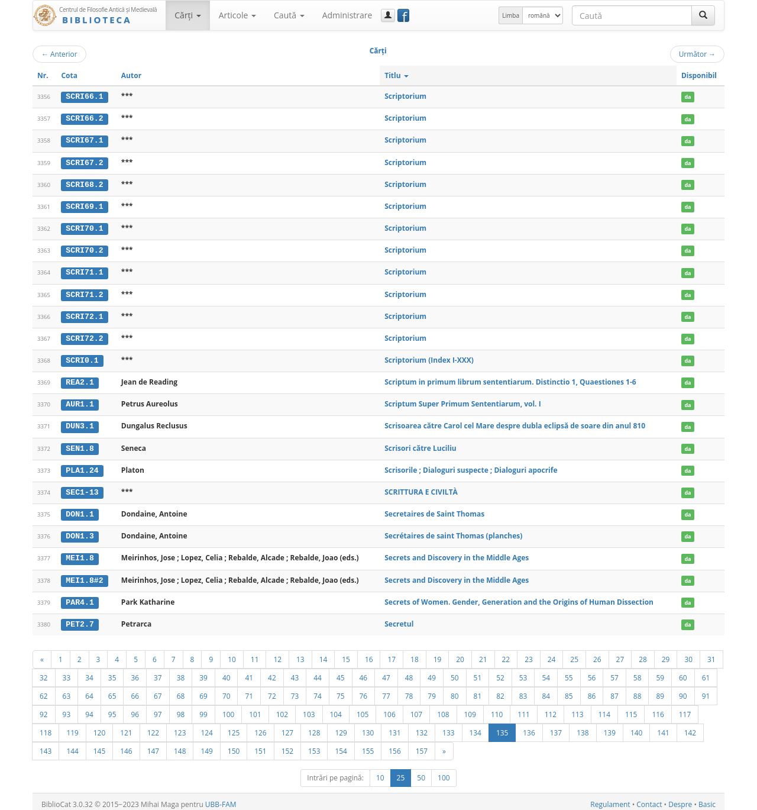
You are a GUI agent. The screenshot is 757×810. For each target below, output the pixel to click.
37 (158, 672)
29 (666, 654)
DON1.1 (79, 510)
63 (67, 690)
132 (422, 727)
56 (592, 672)
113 (577, 709)
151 (260, 745)
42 (272, 672)
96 (135, 709)
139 (610, 727)
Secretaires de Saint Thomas (434, 510)
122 (153, 727)
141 (663, 727)
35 (112, 672)
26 (597, 654)
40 (226, 672)
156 (394, 745)
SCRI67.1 (84, 140)
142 (690, 727)
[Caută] (703, 15)
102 (282, 709)
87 (614, 690)
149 (206, 745)
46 (364, 672)
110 (497, 709)
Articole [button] (237, 15)
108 (443, 709)
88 (637, 690)
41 (249, 672)
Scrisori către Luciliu (420, 445)
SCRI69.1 (84, 205)
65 (112, 690)
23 (529, 654)
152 (287, 745)
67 (158, 690)
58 (637, 672)
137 (556, 727)
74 (317, 690)
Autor (131, 75)
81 (478, 690)
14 (323, 654)
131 (394, 727)
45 (341, 672)
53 (523, 672)
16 (369, 654)
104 (336, 709)
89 (660, 690)
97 (158, 709)
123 (180, 727)
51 (478, 672)
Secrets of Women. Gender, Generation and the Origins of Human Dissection (519, 597)
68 (181, 690)
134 (475, 727)
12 (277, 654)
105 (362, 709)
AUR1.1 (79, 401)
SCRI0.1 (82, 358)
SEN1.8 (79, 445)
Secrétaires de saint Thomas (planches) (453, 532)
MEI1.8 (79, 553)
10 (232, 654)
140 (636, 727)
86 (592, 690)
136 (529, 727)
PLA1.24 (82, 466)
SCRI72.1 (84, 314)
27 (620, 654)
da (687, 97)
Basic (707, 799)
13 (300, 654)
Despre (680, 799)
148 (180, 745)
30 (688, 654)
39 (203, 672)
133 (448, 727)
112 (551, 709)
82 (500, 690)
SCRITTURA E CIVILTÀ (421, 488)
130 (368, 727)
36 (135, 672)
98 (181, 709)
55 (569, 672)
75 (341, 690)
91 (706, 690)
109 (470, 709)
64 (89, 690)
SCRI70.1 (84, 227)
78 (409, 690)
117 (685, 709)
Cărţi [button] (187, 15)
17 (391, 654)
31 (711, 654)
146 (126, 745)
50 (455, 672)
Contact (649, 799)
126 (260, 727)
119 (72, 727)
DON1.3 (79, 532)
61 (706, 672)
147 (153, 745)
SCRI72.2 (84, 336)
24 (552, 654)
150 (234, 745)
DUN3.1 (79, 423)
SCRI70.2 (84, 249)
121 (126, 727)
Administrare (347, 15)
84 (546, 690)
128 (314, 727)
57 (614, 672)
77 (386, 690)
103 (309, 709)
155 (368, 745)
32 (44, 672)
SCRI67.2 (84, 161)
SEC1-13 (82, 488)
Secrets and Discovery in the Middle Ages (456, 553)
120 (99, 727)
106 (389, 709)
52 (500, 672)
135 (502, 727)
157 (422, 745)
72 (272, 690)
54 (546, 672)
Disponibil (699, 75)
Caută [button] (289, 15)
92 (44, 709)
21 (483, 654)
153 (314, 745)
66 (135, 690)
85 (569, 690)
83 (523, 690)
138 (582, 727)
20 (460, 654)
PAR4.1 (79, 597)
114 (604, 709)
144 (72, 745)
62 (44, 690)
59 (660, 672)
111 (523, 709)
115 (631, 709)
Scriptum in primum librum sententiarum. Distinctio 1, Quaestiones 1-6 (510, 379)
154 (341, 745)
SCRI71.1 (84, 270)
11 (255, 654)
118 (45, 727)
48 (409, 672)
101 (255, 709)
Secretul (398, 619)
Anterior (59, 54)
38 (181, 672)
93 (67, 709)
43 (295, 672)
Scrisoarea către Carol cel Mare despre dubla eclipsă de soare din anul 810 (514, 423)
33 (67, 672)
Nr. (42, 75)
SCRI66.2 (84, 118)
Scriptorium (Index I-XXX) (429, 358)
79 (432, 690)
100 (228, 709)
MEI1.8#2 (84, 575)
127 (287, 727)
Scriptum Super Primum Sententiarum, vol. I (462, 401)
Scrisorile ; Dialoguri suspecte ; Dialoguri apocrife (470, 466)
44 (317, 672)
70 (226, 690)
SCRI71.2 (84, 292)
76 (364, 690)
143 (45, 745)
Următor (697, 54)
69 (203, 690)
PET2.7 (79, 619)
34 (89, 672)
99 (203, 709)
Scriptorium (405, 96)
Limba (510, 15)
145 (99, 745)
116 (658, 709)
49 (432, 672)
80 (455, 690)
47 (386, 672)
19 (438, 654)
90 (683, 690)
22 (506, 654)
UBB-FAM (221, 799)
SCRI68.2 (84, 183)
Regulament (610, 799)
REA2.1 (79, 379)
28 (643, 654)
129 (341, 727)
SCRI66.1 (84, 96)
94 (89, 709)
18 (414, 654)
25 (574, 654)
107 (416, 709)
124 (206, 727)
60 (683, 672)
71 (249, 690)
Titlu (396, 75)
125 (234, 727)
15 (346, 654)
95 (112, 709)
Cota (69, 75)
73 (295, 690)
